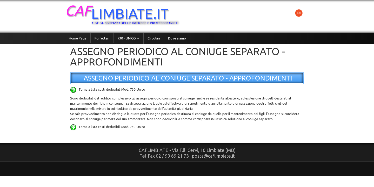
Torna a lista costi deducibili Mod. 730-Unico (107, 89)
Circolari (154, 38)
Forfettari (102, 38)
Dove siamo (177, 38)
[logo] (128, 16)
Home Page (77, 38)
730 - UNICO (128, 38)
